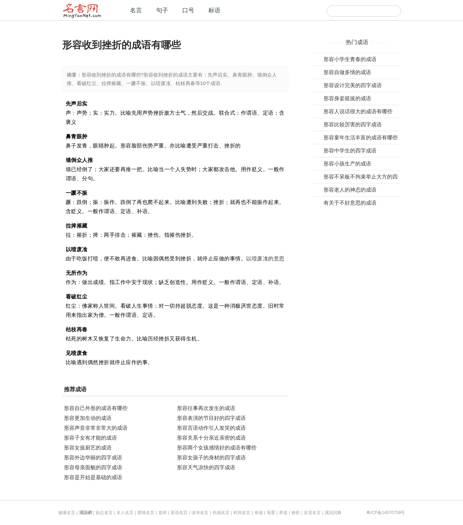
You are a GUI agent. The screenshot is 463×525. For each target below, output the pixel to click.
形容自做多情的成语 (347, 72)
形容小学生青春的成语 (349, 59)
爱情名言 (145, 512)
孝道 (283, 512)
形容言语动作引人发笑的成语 (211, 428)
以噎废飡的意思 (265, 258)
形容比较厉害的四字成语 (352, 124)
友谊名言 (312, 512)
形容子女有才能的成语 (90, 438)
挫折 (295, 512)
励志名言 (104, 512)
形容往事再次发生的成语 (206, 408)
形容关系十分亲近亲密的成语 (211, 438)
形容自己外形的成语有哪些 (95, 408)
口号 (188, 10)
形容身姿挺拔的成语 (347, 98)
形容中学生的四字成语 (349, 150)
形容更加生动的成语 (88, 418)
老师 (162, 512)
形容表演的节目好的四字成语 (211, 418)
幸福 (258, 512)
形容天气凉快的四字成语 (206, 467)
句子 (162, 10)
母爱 (271, 512)
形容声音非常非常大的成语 (95, 428)
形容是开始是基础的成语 (93, 477)
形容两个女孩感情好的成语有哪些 (216, 448)
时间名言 (241, 512)
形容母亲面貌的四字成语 (93, 467)
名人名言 (125, 512)
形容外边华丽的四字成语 (93, 457)
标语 (214, 10)
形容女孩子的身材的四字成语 (211, 457)
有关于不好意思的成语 (349, 203)
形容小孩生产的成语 (347, 164)
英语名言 (179, 512)
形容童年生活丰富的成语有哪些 (360, 137)
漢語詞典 (333, 512)
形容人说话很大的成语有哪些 (357, 111)
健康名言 (66, 512)
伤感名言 (221, 512)
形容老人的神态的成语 (349, 190)
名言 (136, 10)
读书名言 (199, 512)
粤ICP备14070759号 (385, 512)
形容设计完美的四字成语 (352, 85)
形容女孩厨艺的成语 (88, 448)
